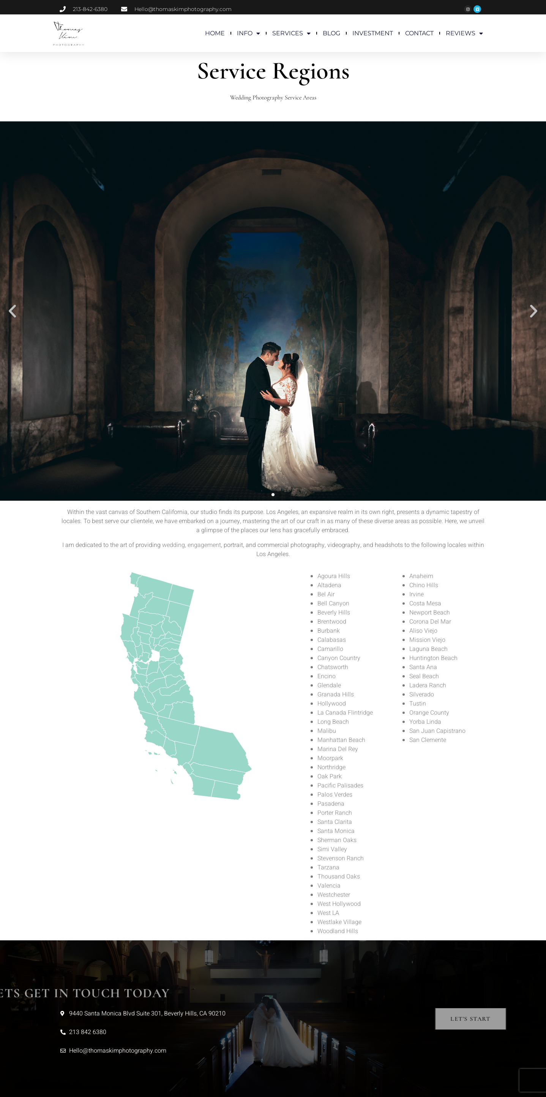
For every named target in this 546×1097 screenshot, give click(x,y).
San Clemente (427, 740)
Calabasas (331, 639)
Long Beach (333, 721)
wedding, (174, 545)
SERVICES (291, 33)
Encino (326, 676)
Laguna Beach (428, 649)
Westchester (333, 894)
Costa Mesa (425, 603)
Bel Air (326, 594)
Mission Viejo (427, 639)
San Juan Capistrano (437, 731)
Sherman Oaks (337, 840)
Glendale (329, 685)
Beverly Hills (333, 612)
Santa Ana (423, 667)
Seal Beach (424, 676)
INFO (248, 33)
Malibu (326, 731)
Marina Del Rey (337, 749)
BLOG (331, 33)
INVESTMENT (372, 33)
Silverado (421, 694)
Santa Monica (336, 831)
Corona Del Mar (430, 621)
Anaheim (421, 576)
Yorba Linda (425, 721)
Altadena (329, 585)
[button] (12, 311)
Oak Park (329, 776)
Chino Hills (423, 585)
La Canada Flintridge (345, 712)
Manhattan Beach (341, 740)
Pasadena (330, 803)
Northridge (331, 767)
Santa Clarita (334, 822)
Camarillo (330, 649)
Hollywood (331, 703)
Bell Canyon (333, 603)
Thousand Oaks (338, 876)
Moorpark (330, 758)
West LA (328, 913)
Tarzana (328, 867)
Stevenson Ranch (340, 858)
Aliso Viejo (423, 630)
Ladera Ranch (427, 685)
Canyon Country (338, 658)
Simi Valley (332, 849)
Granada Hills (335, 694)
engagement (204, 545)
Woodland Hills (337, 931)
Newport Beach (429, 612)
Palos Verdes (334, 794)
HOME (215, 33)
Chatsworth (332, 667)
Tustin (417, 703)
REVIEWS (464, 33)
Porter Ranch (334, 812)
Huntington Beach (433, 658)
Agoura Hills (333, 576)
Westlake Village (339, 922)
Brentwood (331, 621)
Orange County (429, 712)
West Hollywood (339, 903)
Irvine (416, 594)
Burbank (328, 630)
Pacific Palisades (340, 785)
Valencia (329, 885)
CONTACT (419, 33)
